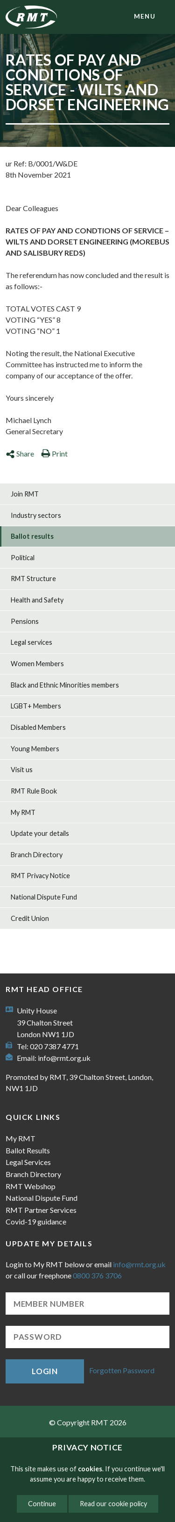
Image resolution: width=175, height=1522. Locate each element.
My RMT (23, 812)
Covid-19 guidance (36, 1221)
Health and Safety (37, 600)
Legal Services (28, 1162)
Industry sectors (36, 515)
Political (23, 558)
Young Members (35, 749)
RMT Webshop (31, 1186)
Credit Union (30, 918)
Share (20, 453)
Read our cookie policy (113, 1504)
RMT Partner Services (41, 1209)
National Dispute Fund (44, 897)
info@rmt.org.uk (64, 1057)
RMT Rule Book (34, 791)
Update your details (40, 833)
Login (45, 1371)
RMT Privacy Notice (40, 876)
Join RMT (25, 494)
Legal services (31, 642)
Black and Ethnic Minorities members (65, 685)
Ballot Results (28, 1150)
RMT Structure (33, 578)
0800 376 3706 (97, 1275)
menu (144, 16)
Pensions (25, 621)
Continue (42, 1504)
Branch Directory (37, 855)
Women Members (37, 664)
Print (54, 453)
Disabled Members (38, 727)
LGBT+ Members (36, 706)
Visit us (22, 770)
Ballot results (32, 536)
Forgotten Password (121, 1370)
